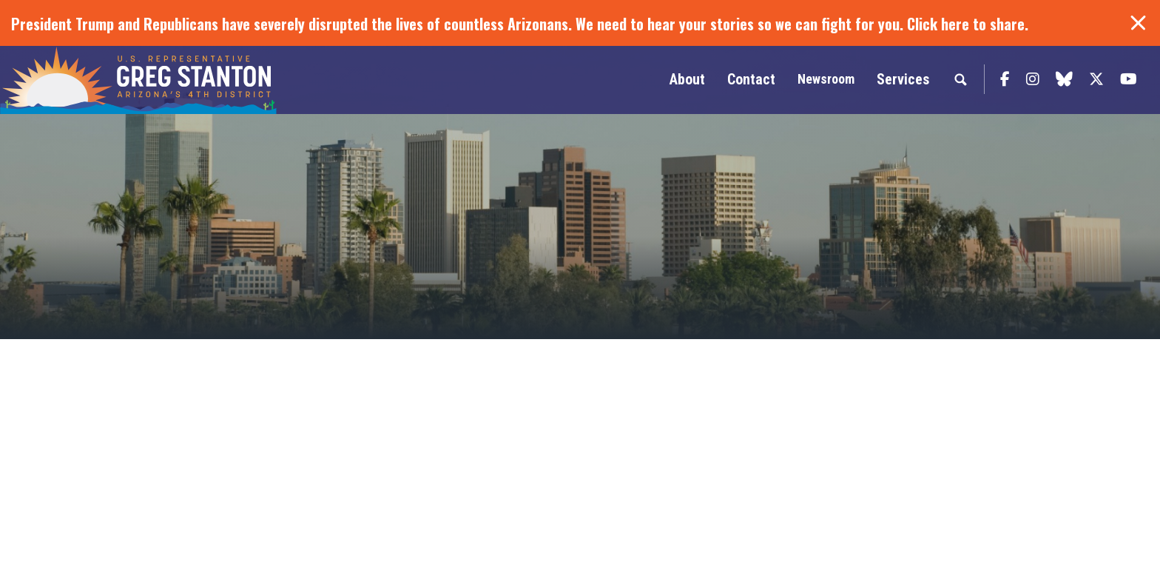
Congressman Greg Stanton (174, 80)
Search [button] (960, 79)
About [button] (687, 79)
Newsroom (826, 79)
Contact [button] (751, 79)
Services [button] (903, 79)
